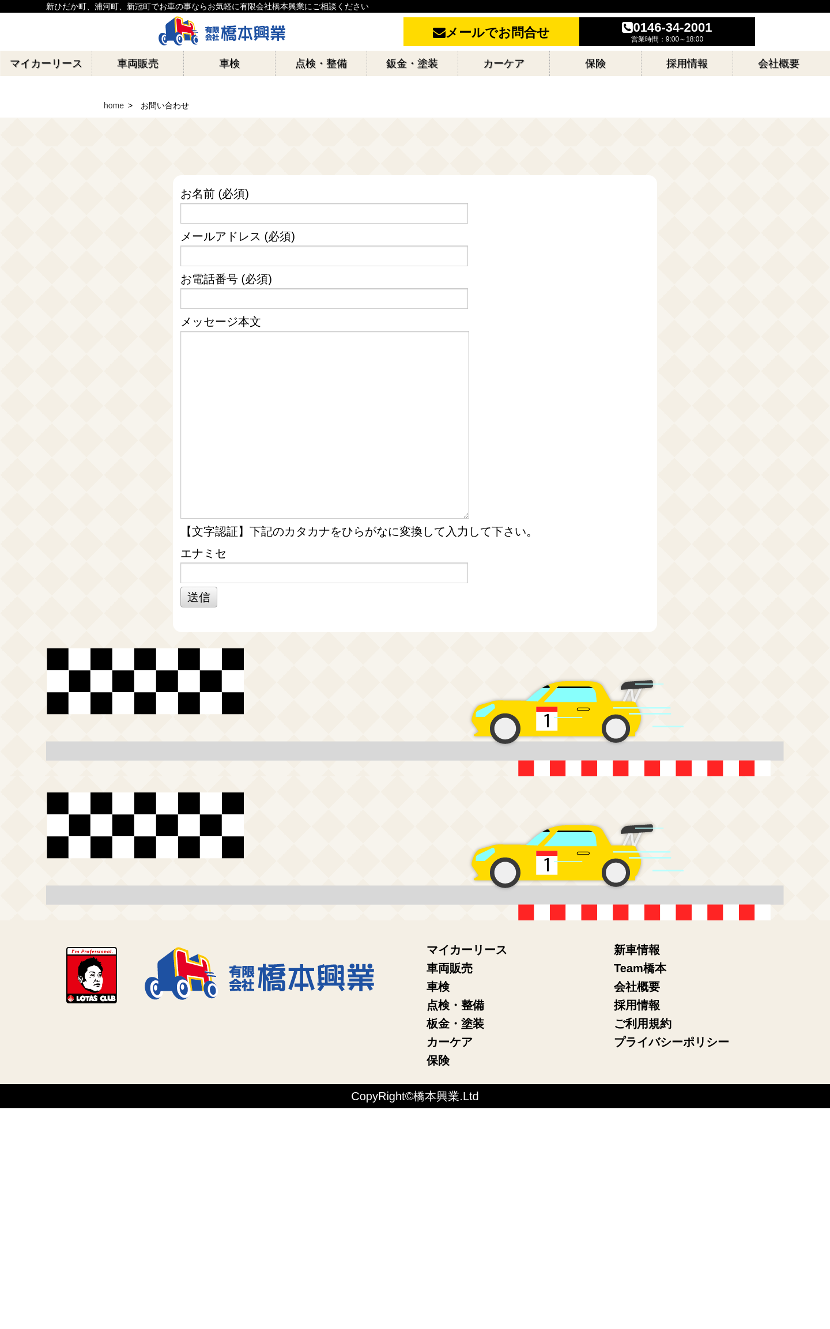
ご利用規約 (642, 1244)
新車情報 (637, 1170)
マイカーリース (467, 1170)
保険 (438, 1281)
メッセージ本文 (413, 637)
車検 (438, 1207)
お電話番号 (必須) (413, 511)
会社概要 (637, 1207)
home (114, 326)
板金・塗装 (455, 1244)
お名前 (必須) (413, 426)
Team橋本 (640, 1189)
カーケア (450, 1262)
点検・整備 (455, 1225)
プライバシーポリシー (671, 1262)
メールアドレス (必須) (413, 469)
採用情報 (637, 1225)
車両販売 (450, 1189)
